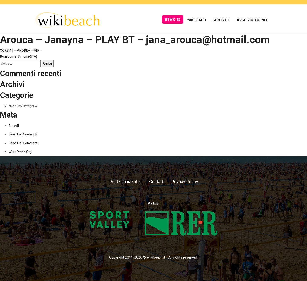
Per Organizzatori (125, 181)
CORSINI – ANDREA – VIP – (21, 51)
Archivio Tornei (252, 20)
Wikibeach (196, 20)
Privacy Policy (184, 181)
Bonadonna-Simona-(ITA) (18, 56)
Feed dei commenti (23, 143)
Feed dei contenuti (23, 134)
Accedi (14, 126)
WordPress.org (20, 152)
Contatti (221, 20)
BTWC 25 (172, 20)
